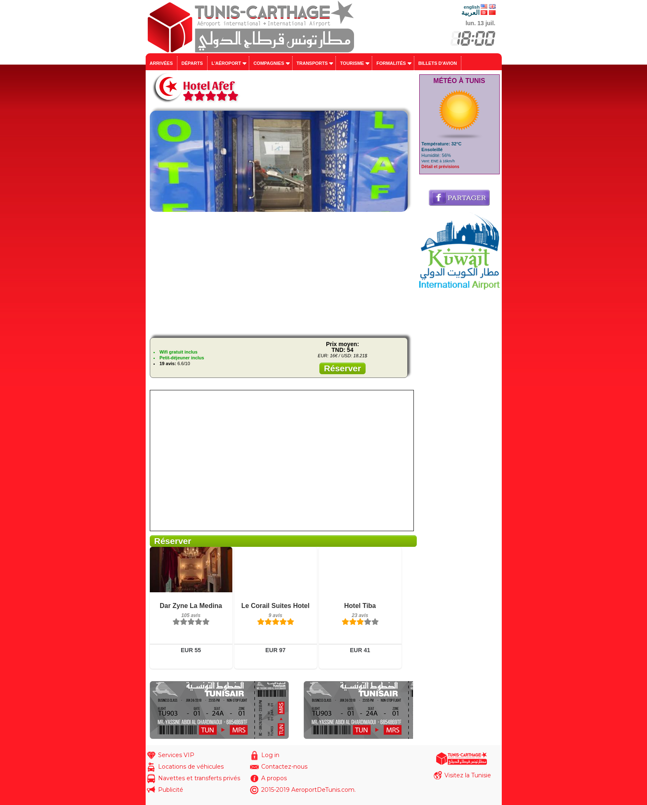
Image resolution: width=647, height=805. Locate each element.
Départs (192, 63)
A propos (274, 778)
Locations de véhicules (191, 766)
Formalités (391, 63)
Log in (270, 755)
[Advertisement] (281, 273)
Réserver (342, 368)
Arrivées (161, 63)
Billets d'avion (437, 63)
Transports (312, 63)
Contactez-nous (284, 766)
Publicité (170, 789)
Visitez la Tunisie (467, 775)
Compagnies (268, 63)
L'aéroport (226, 63)
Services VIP (176, 755)
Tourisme (352, 63)
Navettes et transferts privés (199, 778)
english (472, 7)
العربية (470, 12)
